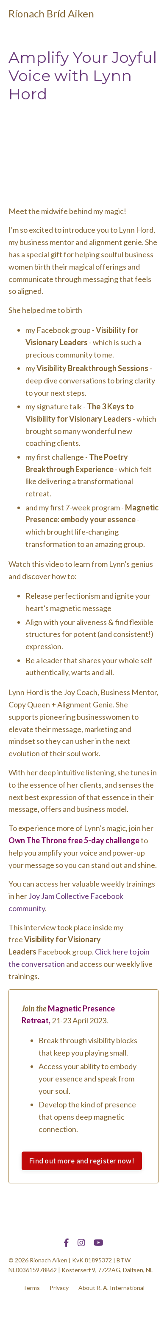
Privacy (59, 1287)
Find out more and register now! (81, 1161)
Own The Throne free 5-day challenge (73, 840)
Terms (31, 1287)
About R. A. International (111, 1287)
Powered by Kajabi (83, 1309)
